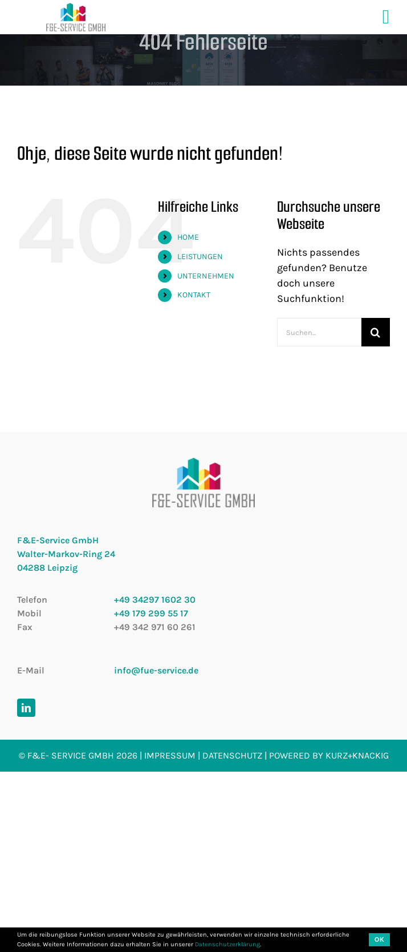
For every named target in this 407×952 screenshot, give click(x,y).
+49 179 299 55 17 (151, 613)
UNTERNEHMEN (205, 276)
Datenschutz (232, 755)
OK (379, 939)
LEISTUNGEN (200, 256)
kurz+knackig (357, 755)
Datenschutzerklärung (227, 944)
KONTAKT (193, 295)
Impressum (170, 755)
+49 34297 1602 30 (155, 599)
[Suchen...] (319, 332)
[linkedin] (26, 708)
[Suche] (375, 332)
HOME (188, 237)
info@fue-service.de (156, 670)
